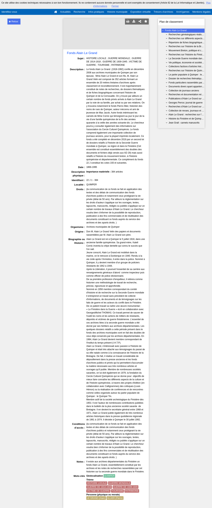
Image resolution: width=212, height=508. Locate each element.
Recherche (79, 11)
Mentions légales (201, 11)
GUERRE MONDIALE (119, 483)
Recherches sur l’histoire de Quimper (187, 70)
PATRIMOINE (132, 491)
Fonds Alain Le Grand (176, 30)
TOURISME (117, 491)
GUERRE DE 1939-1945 (125, 487)
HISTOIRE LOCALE (97, 483)
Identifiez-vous (9, 11)
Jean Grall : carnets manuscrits (184, 122)
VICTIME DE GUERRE (98, 491)
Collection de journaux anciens (184, 90)
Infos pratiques (96, 11)
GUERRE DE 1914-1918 (99, 487)
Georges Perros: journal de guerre (186, 102)
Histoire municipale (117, 11)
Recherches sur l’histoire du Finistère (187, 54)
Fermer (115, 6)
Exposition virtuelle (141, 11)
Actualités (65, 11)
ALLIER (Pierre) (115, 498)
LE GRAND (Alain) (96, 498)
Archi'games (182, 11)
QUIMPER (109, 476)
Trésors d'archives (163, 11)
